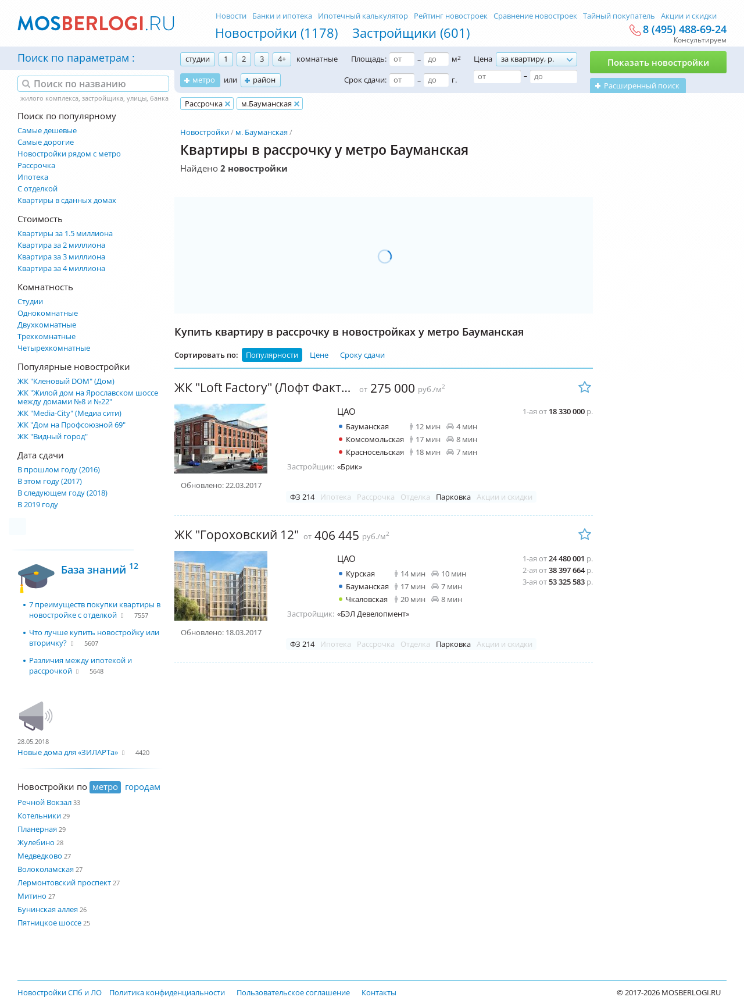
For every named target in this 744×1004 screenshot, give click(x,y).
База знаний (99, 568)
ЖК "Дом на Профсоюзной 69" (71, 425)
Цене (319, 355)
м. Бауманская (261, 132)
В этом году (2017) (49, 481)
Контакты (379, 992)
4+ (282, 59)
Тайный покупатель (619, 15)
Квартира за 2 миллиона (61, 245)
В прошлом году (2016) (58, 469)
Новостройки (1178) (276, 32)
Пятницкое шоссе (49, 922)
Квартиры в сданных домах (66, 200)
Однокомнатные (47, 313)
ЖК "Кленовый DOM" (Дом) (66, 381)
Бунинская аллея (47, 909)
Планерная (37, 829)
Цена (483, 59)
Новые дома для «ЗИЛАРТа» (67, 752)
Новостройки (204, 132)
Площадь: (369, 59)
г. (454, 79)
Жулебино (36, 842)
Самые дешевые (47, 130)
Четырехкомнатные (53, 348)
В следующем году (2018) (62, 493)
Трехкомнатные (46, 336)
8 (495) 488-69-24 (685, 29)
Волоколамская (45, 869)
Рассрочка (36, 165)
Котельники (39, 815)
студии (197, 59)
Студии (30, 301)
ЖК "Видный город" (52, 436)
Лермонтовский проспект (64, 882)
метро (203, 79)
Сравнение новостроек (535, 15)
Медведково (39, 855)
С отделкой (37, 188)
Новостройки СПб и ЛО (59, 992)
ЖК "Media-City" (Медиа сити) (69, 413)
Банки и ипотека (282, 15)
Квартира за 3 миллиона (61, 256)
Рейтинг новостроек (451, 15)
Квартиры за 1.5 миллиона (65, 233)
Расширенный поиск (641, 85)
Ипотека (32, 177)
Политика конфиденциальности (167, 992)
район (264, 79)
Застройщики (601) (411, 32)
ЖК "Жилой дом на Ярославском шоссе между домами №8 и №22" (87, 397)
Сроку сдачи (362, 355)
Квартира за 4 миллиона (61, 268)
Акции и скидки (689, 15)
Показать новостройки (658, 62)
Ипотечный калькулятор (363, 15)
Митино (31, 895)
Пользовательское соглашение (293, 992)
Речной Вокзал (44, 802)
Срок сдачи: (365, 79)
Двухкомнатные (46, 325)
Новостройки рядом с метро (69, 153)
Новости (231, 15)
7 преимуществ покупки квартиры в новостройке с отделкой (94, 609)
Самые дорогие (45, 142)
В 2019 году (37, 504)
